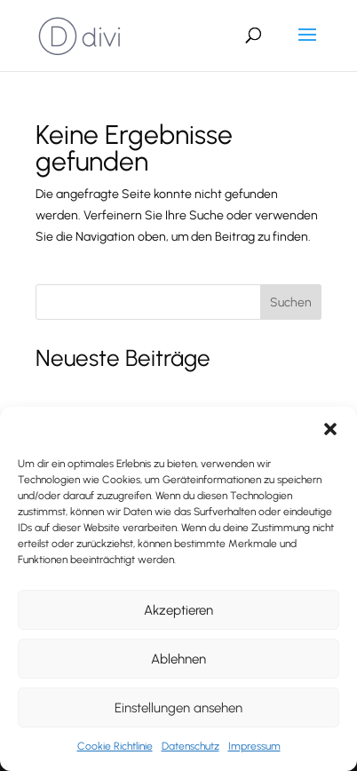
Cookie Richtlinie (115, 746)
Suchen (291, 302)
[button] (330, 429)
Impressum (254, 746)
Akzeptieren (178, 610)
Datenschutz (190, 746)
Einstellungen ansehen (178, 708)
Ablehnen (178, 659)
